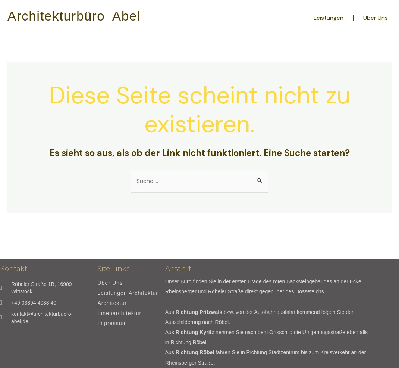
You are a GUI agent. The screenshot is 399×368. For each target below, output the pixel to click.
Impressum (112, 323)
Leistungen (328, 18)
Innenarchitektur (119, 313)
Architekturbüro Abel (74, 16)
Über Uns (375, 18)
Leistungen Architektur (127, 293)
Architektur (112, 303)
